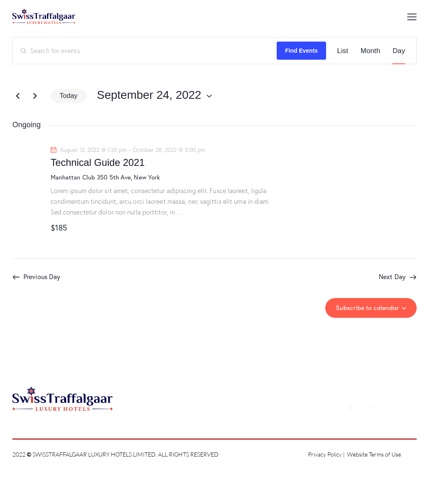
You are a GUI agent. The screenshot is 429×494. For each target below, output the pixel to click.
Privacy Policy (325, 454)
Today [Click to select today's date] (68, 95)
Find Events (301, 50)
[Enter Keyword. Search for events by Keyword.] (145, 50)
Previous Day (41, 276)
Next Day (392, 276)
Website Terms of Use (374, 454)
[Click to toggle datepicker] (149, 95)
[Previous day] (18, 96)
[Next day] (35, 96)
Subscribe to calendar (367, 307)
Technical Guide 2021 (98, 162)
